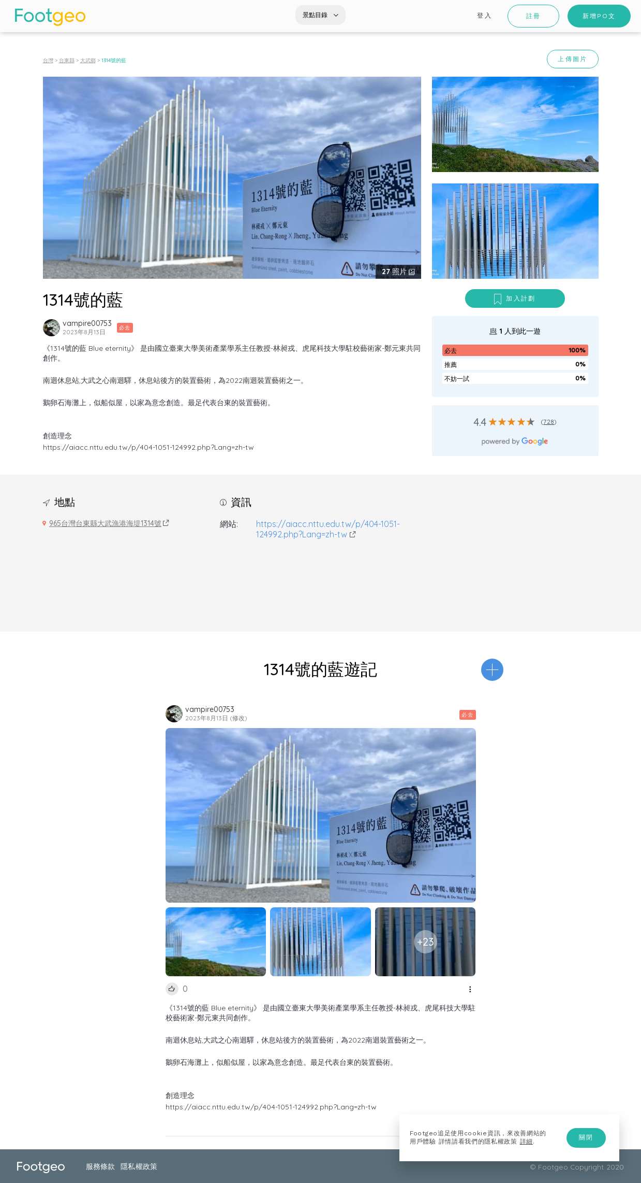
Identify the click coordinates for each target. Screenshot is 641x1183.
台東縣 (66, 60)
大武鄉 (88, 60)
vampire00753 (87, 323)
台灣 (48, 60)
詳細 (526, 1141)
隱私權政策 (139, 1166)
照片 (395, 271)
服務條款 (100, 1166)
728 (548, 421)
